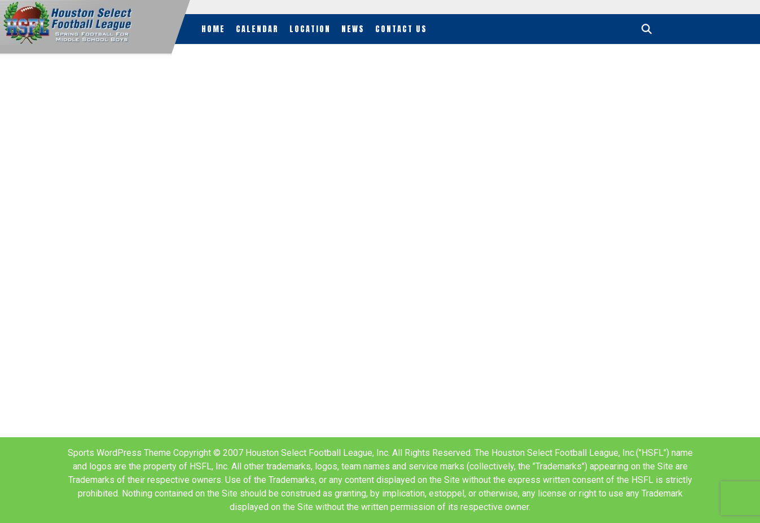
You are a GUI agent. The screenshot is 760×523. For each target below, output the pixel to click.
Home (213, 29)
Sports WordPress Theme (119, 452)
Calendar (257, 29)
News (352, 29)
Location (310, 29)
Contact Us (401, 29)
